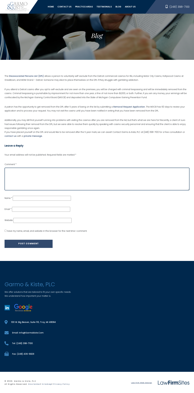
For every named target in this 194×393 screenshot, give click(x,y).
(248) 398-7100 (177, 7)
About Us (130, 6)
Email (8, 209)
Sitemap (47, 384)
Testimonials (104, 6)
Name (8, 198)
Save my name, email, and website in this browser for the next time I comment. (47, 231)
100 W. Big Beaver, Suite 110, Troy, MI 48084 (30, 322)
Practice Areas (84, 6)
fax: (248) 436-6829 (19, 354)
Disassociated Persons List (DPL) (26, 76)
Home (51, 6)
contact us (11, 136)
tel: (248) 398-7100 (19, 343)
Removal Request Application (129, 106)
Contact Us (64, 6)
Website (9, 220)
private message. (33, 136)
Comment (10, 164)
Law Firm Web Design (141, 383)
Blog (118, 6)
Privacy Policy (61, 384)
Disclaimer (34, 384)
